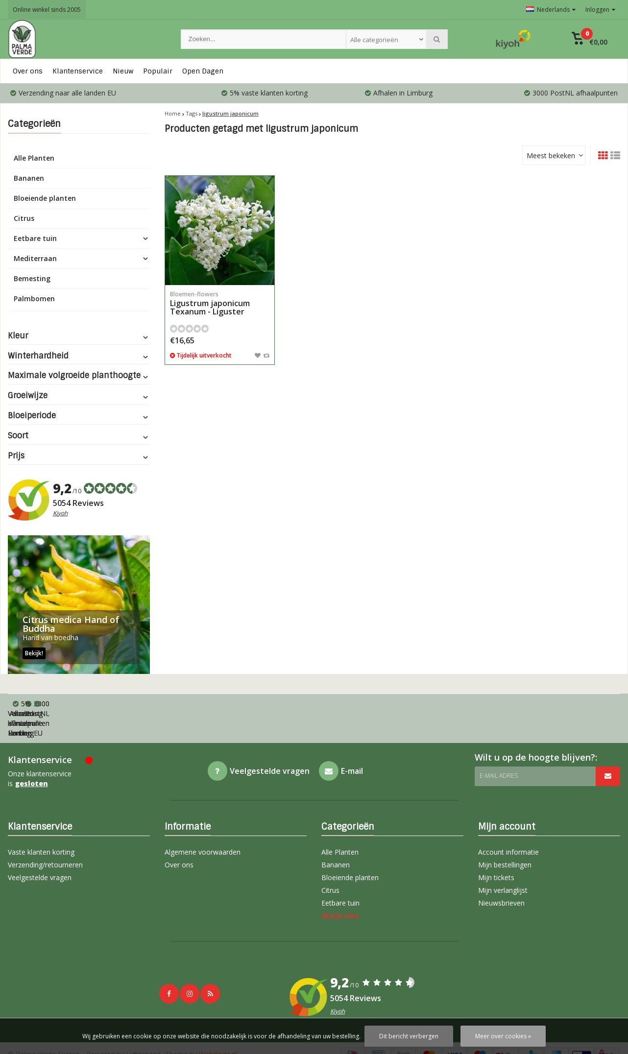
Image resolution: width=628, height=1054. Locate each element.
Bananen (29, 178)
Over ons (28, 71)
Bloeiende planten (45, 198)
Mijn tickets (496, 848)
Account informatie (508, 822)
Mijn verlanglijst (503, 860)
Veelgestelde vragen (40, 848)
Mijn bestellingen (504, 835)
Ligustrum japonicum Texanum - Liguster (219, 303)
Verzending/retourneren (45, 835)
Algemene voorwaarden (203, 822)
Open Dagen (202, 71)
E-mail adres (499, 746)
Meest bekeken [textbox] (551, 155)
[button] (589, 39)
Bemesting (32, 278)
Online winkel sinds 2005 (47, 9)
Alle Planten (34, 158)
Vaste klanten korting (41, 822)
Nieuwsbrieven (501, 873)
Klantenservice (77, 71)
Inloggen (600, 9)
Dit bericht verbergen (408, 1036)
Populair (157, 71)
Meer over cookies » (503, 1036)
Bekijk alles (340, 886)
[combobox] (386, 39)
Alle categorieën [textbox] (374, 39)
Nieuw (123, 71)
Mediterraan (35, 258)
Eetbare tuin (35, 238)
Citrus (24, 218)
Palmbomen (34, 298)
